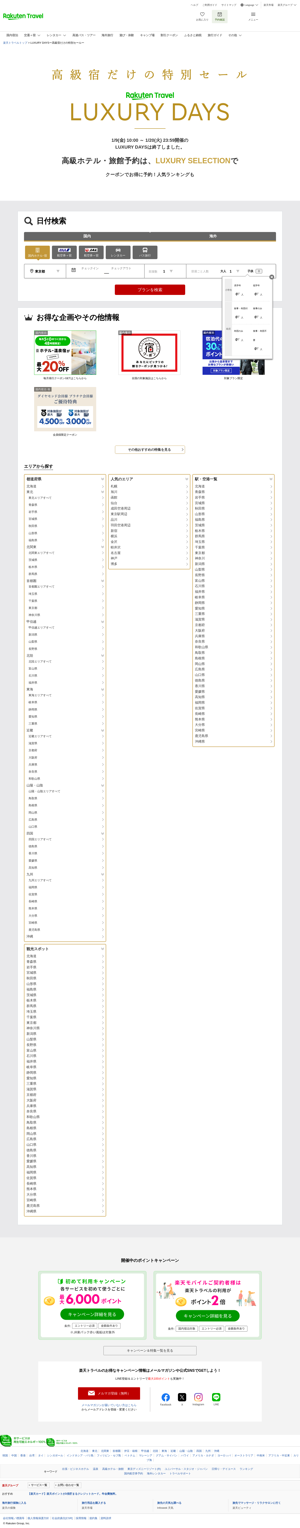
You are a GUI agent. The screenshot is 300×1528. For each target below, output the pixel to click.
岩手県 (33, 511)
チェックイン (90, 268)
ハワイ (185, 1455)
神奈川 (200, 558)
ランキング (246, 1468)
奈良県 (33, 771)
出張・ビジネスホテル (75, 1468)
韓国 (5, 1455)
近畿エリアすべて (40, 736)
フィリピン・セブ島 (109, 1455)
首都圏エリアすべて (42, 586)
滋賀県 (33, 743)
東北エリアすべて (40, 497)
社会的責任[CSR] (62, 1518)
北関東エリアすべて (42, 552)
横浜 (114, 536)
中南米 (261, 1455)
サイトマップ (228, 5)
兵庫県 (33, 764)
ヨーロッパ (224, 1455)
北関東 (105, 1450)
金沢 (114, 541)
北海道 (31, 486)
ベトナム (130, 1455)
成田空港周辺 (121, 508)
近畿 (173, 1450)
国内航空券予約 (133, 1473)
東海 (164, 1450)
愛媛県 (33, 860)
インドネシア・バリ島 (80, 1455)
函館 (114, 497)
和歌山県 (34, 778)
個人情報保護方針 (38, 1518)
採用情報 (81, 1518)
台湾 (32, 1455)
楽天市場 (269, 5)
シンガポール (55, 1455)
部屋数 (153, 271)
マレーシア (145, 1455)
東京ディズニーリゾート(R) (144, 1468)
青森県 (33, 504)
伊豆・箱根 (131, 1450)
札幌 (114, 486)
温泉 (95, 1468)
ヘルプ (194, 5)
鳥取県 (33, 798)
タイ (40, 1455)
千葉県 (33, 600)
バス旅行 (145, 252)
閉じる (271, 277)
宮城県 (33, 519)
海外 (213, 236)
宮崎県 (33, 922)
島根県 (33, 805)
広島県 (33, 819)
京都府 (33, 750)
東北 (94, 1450)
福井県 (33, 682)
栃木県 (33, 567)
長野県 (33, 648)
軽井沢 (116, 547)
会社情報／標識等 (13, 1518)
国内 (87, 236)
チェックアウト (121, 268)
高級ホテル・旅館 (113, 1468)
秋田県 (33, 526)
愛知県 (33, 716)
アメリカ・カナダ (203, 1455)
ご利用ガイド (209, 5)
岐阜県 (33, 702)
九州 (208, 1450)
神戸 (114, 558)
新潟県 (33, 634)
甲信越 (145, 1450)
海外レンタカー (156, 1473)
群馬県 (33, 574)
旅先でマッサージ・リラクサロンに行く (257, 1502)
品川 (114, 519)
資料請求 (106, 1518)
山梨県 (33, 641)
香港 (23, 1455)
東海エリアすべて (40, 695)
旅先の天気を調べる (169, 1502)
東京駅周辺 (119, 514)
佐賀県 (33, 894)
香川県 (33, 853)
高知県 (33, 867)
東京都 (33, 608)
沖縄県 (200, 741)
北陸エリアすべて (40, 661)
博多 (114, 564)
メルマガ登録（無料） (114, 1393)
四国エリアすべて (40, 839)
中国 (14, 1455)
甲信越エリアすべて (42, 627)
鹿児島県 (34, 929)
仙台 (114, 503)
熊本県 (33, 908)
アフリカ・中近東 (279, 1455)
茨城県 (33, 559)
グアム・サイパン (166, 1455)
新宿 (114, 531)
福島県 (33, 540)
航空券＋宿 (64, 252)
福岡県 (33, 887)
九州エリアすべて (40, 880)
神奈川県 (34, 615)
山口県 (33, 826)
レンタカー (118, 252)
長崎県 (33, 901)
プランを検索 (150, 289)
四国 (199, 1450)
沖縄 (29, 936)
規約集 (93, 1518)
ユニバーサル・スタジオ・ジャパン (186, 1468)
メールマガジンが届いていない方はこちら (109, 1405)
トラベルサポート (180, 1473)
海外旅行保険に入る (14, 1502)
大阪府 (33, 757)
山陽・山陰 (186, 1450)
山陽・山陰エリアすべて (44, 791)
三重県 (33, 723)
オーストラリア (243, 1455)
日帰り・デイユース (224, 1468)
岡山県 (33, 812)
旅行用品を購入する (94, 1502)
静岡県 (33, 709)
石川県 (33, 675)
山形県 (33, 533)
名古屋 (116, 553)
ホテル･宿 (37, 252)
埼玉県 (33, 593)
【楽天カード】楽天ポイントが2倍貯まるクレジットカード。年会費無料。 (73, 1493)
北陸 (155, 1450)
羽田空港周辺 (121, 525)
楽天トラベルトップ (15, 42)
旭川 (114, 492)
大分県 (33, 915)
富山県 (33, 668)
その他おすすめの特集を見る (149, 449)
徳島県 (33, 846)
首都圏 (117, 1450)
